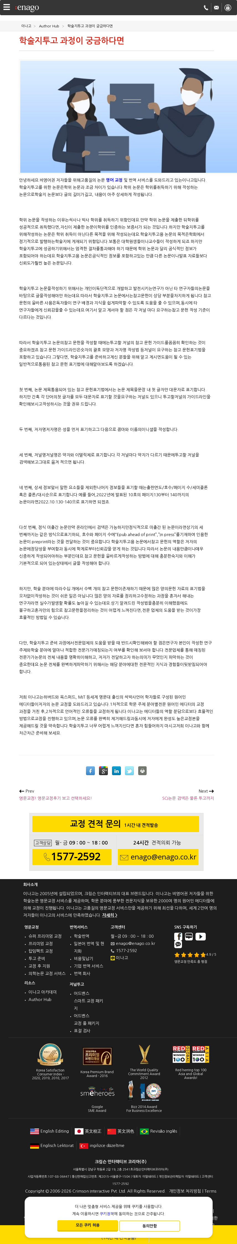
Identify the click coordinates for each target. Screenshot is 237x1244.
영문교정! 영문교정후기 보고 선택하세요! (55, 794)
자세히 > (109, 915)
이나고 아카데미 (42, 992)
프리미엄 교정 (40, 944)
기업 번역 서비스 (88, 966)
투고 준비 (36, 958)
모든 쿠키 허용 (88, 1225)
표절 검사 (82, 1031)
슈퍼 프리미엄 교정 (45, 936)
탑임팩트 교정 (40, 951)
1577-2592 (75, 857)
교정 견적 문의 (116, 825)
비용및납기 (83, 958)
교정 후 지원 (39, 966)
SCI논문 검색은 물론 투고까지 (188, 794)
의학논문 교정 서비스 (47, 973)
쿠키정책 (107, 1214)
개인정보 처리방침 (185, 1191)
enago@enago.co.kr (163, 857)
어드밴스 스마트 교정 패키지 (88, 1000)
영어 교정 (114, 180)
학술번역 (81, 936)
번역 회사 (82, 973)
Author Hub (39, 999)
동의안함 (149, 1226)
